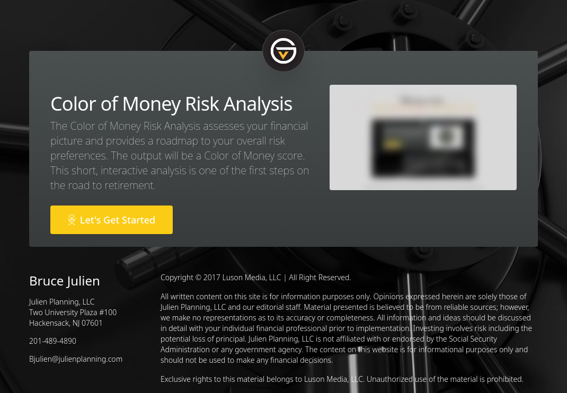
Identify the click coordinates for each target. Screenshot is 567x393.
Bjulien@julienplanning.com (75, 359)
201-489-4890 (52, 341)
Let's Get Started (111, 219)
